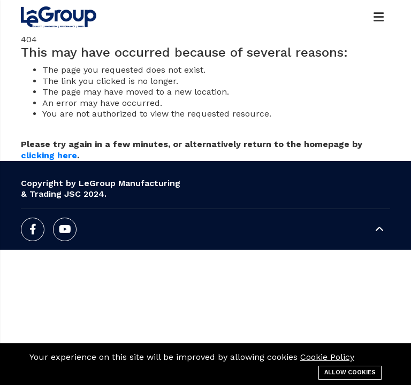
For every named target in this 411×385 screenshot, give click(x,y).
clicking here (49, 155)
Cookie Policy (327, 357)
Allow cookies (350, 372)
